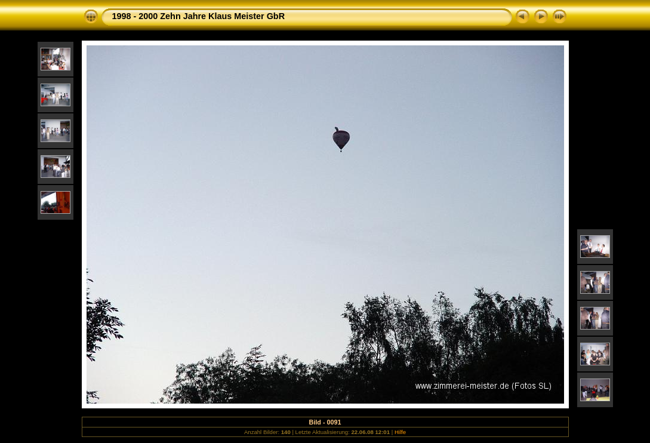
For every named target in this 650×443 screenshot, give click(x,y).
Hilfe (400, 432)
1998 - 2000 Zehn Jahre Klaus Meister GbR (198, 16)
